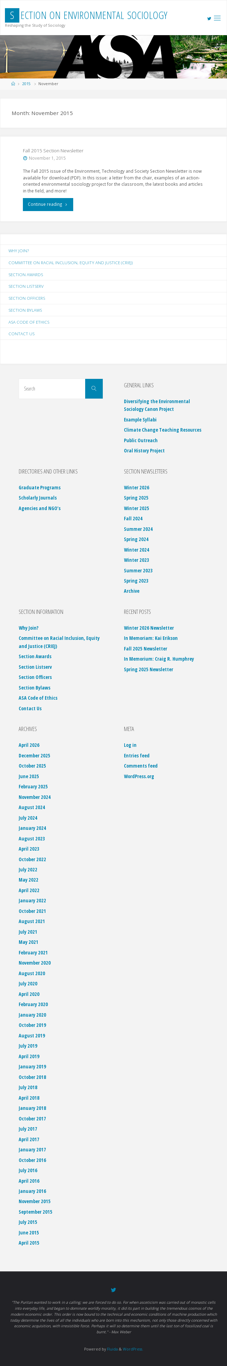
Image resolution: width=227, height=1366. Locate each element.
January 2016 (32, 1191)
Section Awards (25, 274)
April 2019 (29, 1056)
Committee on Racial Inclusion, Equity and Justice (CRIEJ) (70, 262)
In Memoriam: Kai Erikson (151, 638)
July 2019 (28, 1045)
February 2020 (33, 1004)
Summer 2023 (138, 570)
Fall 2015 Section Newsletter (53, 150)
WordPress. (133, 1349)
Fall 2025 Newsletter (145, 648)
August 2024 (32, 807)
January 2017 (32, 1149)
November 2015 (35, 1201)
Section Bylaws (25, 310)
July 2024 (28, 817)
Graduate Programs (40, 487)
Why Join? (18, 250)
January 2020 (32, 1014)
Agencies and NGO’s (40, 508)
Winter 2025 (136, 508)
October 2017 (32, 1118)
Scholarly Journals (38, 497)
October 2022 (32, 859)
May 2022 (28, 879)
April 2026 (29, 745)
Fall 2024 (133, 518)
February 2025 (33, 786)
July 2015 (28, 1222)
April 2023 (29, 848)
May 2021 (28, 942)
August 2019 (32, 1035)
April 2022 (29, 890)
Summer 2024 (138, 529)
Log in (130, 745)
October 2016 (32, 1160)
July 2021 (28, 931)
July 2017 (28, 1128)
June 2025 (29, 776)
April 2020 (29, 994)
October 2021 (32, 911)
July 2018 (28, 1087)
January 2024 (32, 828)
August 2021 (32, 921)
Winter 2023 (136, 560)
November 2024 (35, 797)
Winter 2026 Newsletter (149, 627)
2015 (26, 83)
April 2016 (29, 1180)
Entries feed (137, 755)
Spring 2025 (136, 497)
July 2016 (28, 1170)
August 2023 (32, 838)
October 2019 (32, 1025)
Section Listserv (26, 286)
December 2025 (34, 755)
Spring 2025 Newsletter (148, 669)
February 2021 (33, 952)
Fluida (112, 1349)
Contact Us (21, 333)
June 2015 (29, 1232)
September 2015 (35, 1211)
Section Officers (26, 298)
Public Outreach (141, 440)
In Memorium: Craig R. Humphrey (159, 658)
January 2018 (32, 1108)
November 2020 (35, 962)
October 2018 (32, 1077)
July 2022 (28, 869)
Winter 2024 (136, 549)
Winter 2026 (136, 487)
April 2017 (29, 1139)
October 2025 (32, 765)
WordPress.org (139, 776)
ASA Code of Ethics (28, 322)
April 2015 (29, 1242)
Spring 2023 (136, 580)
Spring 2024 (136, 539)
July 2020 (28, 983)
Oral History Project (144, 450)
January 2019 (32, 1066)
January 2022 (32, 900)
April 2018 (29, 1097)
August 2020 (32, 973)
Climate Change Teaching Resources (162, 429)
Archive (131, 590)
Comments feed (141, 765)
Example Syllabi (140, 419)
